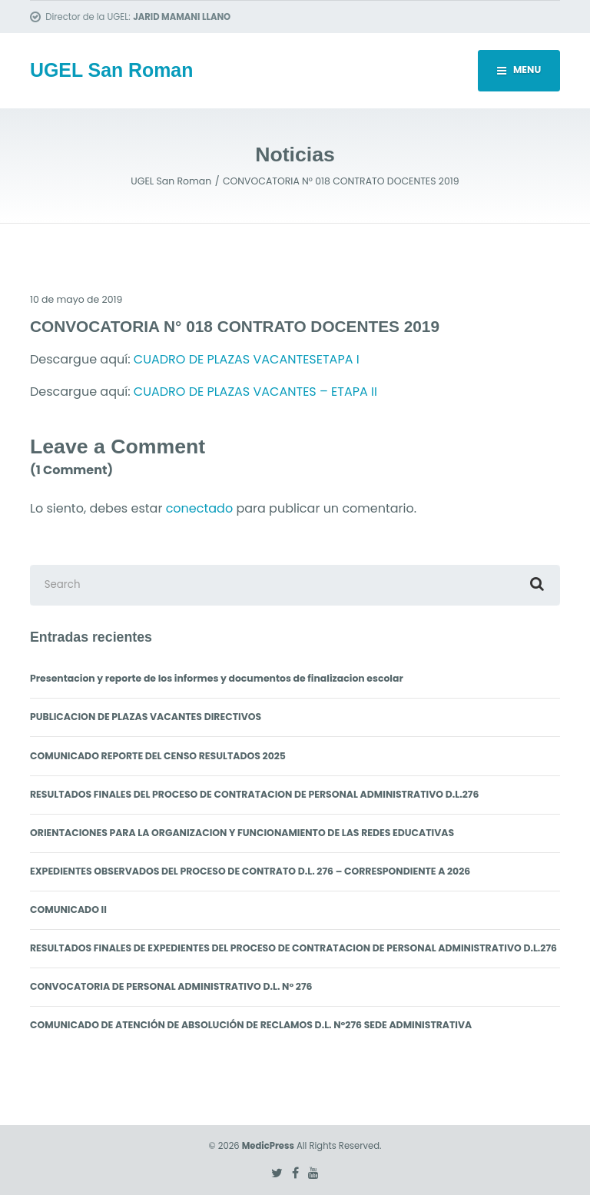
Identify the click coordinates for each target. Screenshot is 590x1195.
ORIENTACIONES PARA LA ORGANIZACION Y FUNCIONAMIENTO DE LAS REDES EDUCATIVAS (242, 832)
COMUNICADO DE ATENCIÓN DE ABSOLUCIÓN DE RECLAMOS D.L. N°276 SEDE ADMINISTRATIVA (251, 1024)
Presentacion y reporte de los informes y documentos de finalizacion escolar (216, 678)
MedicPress (268, 1146)
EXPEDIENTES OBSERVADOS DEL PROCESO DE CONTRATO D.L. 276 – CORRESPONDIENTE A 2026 (250, 871)
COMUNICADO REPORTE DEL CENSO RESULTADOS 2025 (158, 755)
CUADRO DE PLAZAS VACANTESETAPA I (247, 359)
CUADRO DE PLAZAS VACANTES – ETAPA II (255, 391)
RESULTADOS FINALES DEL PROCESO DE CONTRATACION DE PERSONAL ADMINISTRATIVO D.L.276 (254, 794)
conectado (200, 508)
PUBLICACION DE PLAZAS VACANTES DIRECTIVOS (145, 716)
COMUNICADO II (68, 909)
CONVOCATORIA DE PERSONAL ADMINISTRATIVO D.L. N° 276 (171, 986)
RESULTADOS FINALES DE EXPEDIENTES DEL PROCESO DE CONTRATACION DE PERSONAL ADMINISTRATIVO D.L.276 (293, 947)
